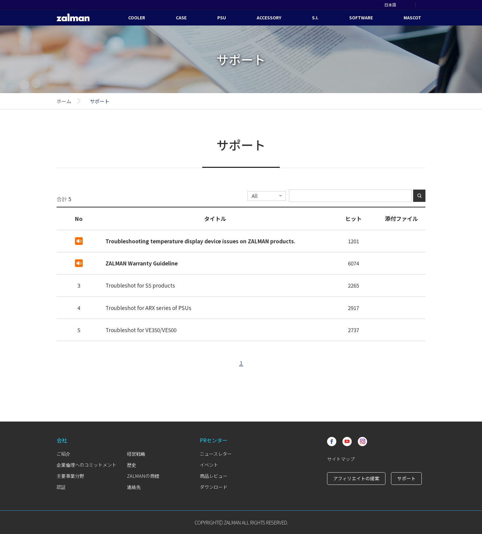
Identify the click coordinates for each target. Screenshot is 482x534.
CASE (181, 17)
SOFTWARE (361, 17)
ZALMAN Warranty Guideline (141, 263)
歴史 (131, 464)
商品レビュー (213, 476)
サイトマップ (341, 459)
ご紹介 (63, 453)
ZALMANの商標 (143, 476)
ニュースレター (216, 453)
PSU (221, 17)
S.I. (315, 17)
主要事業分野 (70, 476)
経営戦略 (136, 453)
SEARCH (423, 4)
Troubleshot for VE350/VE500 (140, 330)
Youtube (347, 441)
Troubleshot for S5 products (140, 285)
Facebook (331, 441)
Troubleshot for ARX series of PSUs (148, 308)
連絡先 (134, 487)
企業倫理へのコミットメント (87, 464)
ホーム (64, 101)
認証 (61, 487)
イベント (209, 464)
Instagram (362, 441)
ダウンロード (213, 487)
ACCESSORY (269, 17)
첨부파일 (401, 240)
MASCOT (412, 17)
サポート (99, 101)
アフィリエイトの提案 (356, 478)
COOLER (136, 17)
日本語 (390, 4)
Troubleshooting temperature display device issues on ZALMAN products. (200, 241)
